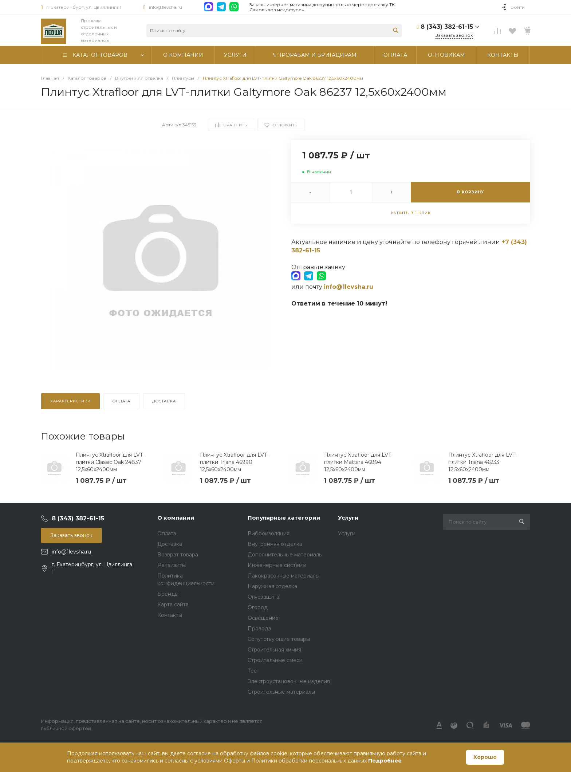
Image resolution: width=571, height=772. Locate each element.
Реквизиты (171, 565)
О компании (175, 517)
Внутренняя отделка (275, 544)
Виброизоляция (269, 533)
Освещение (263, 618)
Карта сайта (173, 604)
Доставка (169, 544)
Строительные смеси (275, 660)
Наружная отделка (272, 586)
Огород (258, 607)
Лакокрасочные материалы (283, 575)
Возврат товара (177, 554)
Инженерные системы (277, 565)
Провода (259, 628)
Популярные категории (284, 517)
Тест (253, 670)
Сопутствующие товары (279, 639)
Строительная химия (274, 649)
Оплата (166, 533)
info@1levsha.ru (165, 7)
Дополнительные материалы (285, 554)
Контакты (169, 615)
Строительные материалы (281, 692)
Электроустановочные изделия (289, 681)
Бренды (167, 594)
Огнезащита (263, 597)
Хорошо (485, 757)
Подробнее (385, 760)
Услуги (348, 517)
